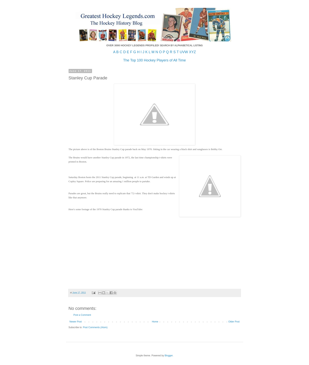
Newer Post (76, 321)
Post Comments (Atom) (95, 327)
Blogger (169, 355)
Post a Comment (82, 315)
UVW (184, 52)
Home (155, 321)
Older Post (234, 321)
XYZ (192, 52)
